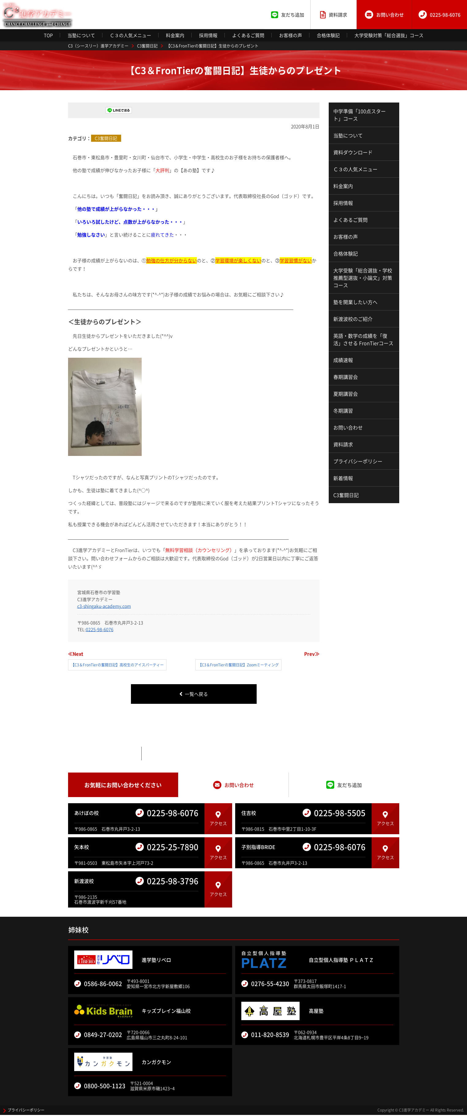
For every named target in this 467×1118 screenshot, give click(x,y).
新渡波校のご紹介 (353, 318)
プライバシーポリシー (357, 461)
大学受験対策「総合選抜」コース (388, 35)
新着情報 (343, 478)
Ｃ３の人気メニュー (130, 35)
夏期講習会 (345, 393)
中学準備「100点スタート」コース (359, 114)
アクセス (218, 822)
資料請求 (343, 444)
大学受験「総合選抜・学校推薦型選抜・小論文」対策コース (362, 278)
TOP (48, 35)
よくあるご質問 (248, 35)
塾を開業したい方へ (355, 302)
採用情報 (208, 35)
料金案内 (175, 35)
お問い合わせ (348, 427)
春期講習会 (345, 376)
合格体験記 (328, 35)
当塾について (81, 35)
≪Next (75, 653)
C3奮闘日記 (106, 138)
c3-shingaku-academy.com (104, 606)
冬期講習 (343, 410)
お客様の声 (290, 35)
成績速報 (343, 360)
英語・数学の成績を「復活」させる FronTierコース (363, 339)
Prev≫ (312, 653)
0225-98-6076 (99, 629)
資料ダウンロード (353, 152)
